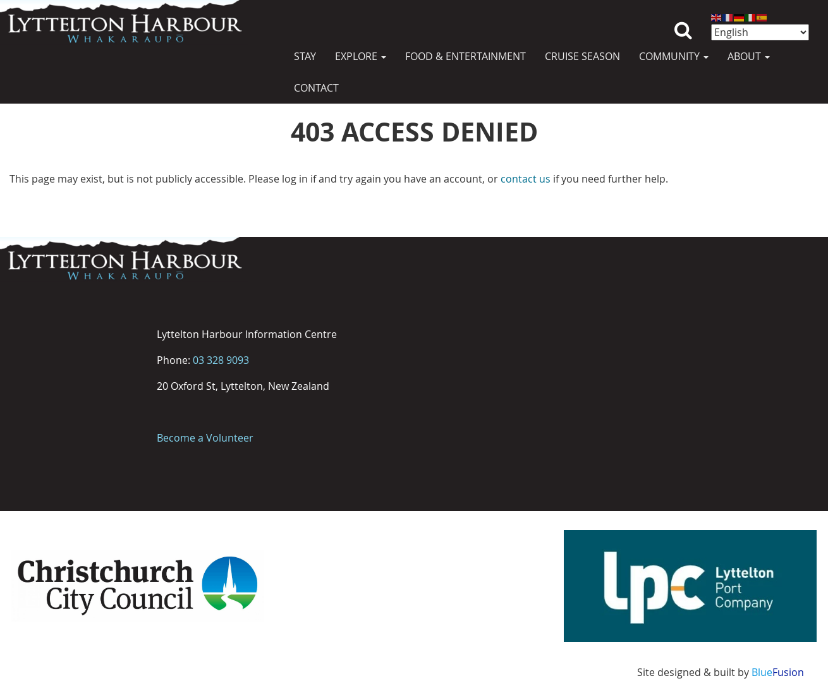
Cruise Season (582, 56)
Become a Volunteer (205, 438)
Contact (316, 88)
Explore (360, 56)
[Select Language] (760, 32)
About (749, 56)
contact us (526, 179)
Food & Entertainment (465, 56)
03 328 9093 (221, 360)
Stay (305, 56)
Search (683, 20)
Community (674, 56)
